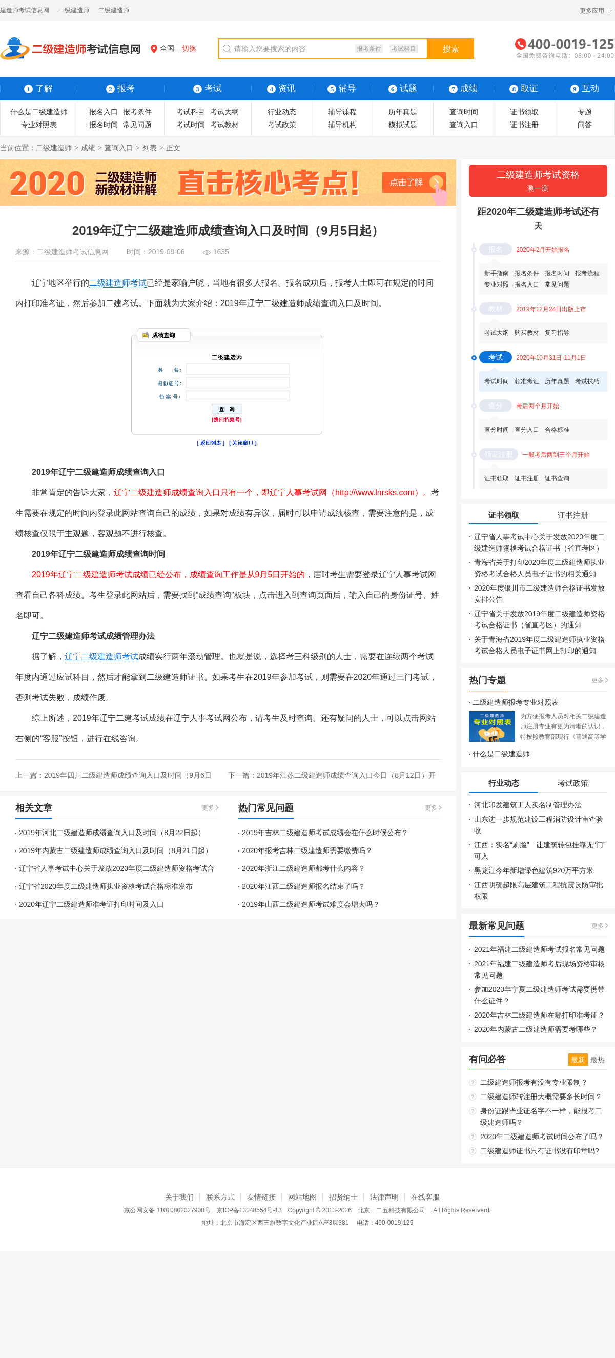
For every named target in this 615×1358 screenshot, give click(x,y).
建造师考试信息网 (24, 10)
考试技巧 (587, 381)
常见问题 (137, 124)
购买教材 (527, 332)
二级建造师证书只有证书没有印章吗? (539, 1151)
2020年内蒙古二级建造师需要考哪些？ (536, 1029)
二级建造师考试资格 (538, 182)
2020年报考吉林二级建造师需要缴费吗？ (307, 850)
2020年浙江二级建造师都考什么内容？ (303, 868)
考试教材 (224, 124)
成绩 (88, 148)
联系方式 (220, 1197)
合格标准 (557, 429)
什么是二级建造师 (39, 112)
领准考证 (527, 381)
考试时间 (190, 124)
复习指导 (557, 332)
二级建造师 (113, 10)
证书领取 (524, 112)
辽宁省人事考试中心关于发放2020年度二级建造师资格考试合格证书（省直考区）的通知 (539, 548)
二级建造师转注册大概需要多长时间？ (541, 1096)
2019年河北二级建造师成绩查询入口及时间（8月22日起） (112, 832)
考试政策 (282, 124)
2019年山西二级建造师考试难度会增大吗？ (311, 904)
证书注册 (524, 124)
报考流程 (587, 273)
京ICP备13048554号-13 (249, 1210)
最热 (597, 1060)
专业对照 (496, 284)
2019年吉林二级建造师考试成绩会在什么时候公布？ (325, 832)
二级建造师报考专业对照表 (516, 702)
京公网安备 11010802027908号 (167, 1210)
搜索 (451, 49)
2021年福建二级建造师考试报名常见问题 (539, 949)
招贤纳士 (343, 1197)
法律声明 (384, 1197)
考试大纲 (224, 112)
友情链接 (261, 1197)
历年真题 (402, 112)
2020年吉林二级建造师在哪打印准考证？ (539, 1015)
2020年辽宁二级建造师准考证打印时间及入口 (91, 904)
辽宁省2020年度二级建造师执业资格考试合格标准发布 (106, 886)
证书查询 (557, 478)
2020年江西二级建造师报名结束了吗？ (303, 886)
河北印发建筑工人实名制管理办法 (528, 805)
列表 (149, 148)
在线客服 (425, 1197)
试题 (402, 88)
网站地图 (302, 1197)
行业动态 (282, 112)
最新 (578, 1060)
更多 (208, 808)
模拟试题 (402, 124)
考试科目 (404, 48)
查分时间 (496, 429)
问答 (585, 124)
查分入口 (527, 429)
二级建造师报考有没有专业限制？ (534, 1082)
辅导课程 (342, 112)
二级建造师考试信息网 (73, 252)
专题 (585, 112)
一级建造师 (73, 10)
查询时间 (463, 112)
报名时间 (103, 124)
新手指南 (496, 273)
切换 (189, 48)
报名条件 (527, 273)
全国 (162, 48)
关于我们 (179, 1197)
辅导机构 (342, 124)
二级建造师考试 (118, 282)
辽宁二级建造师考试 (101, 656)
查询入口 (463, 124)
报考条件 (369, 48)
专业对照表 (39, 124)
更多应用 (592, 10)
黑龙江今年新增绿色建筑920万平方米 (533, 870)
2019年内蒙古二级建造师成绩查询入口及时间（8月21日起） (115, 850)
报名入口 (103, 112)
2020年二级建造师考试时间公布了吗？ (542, 1136)
